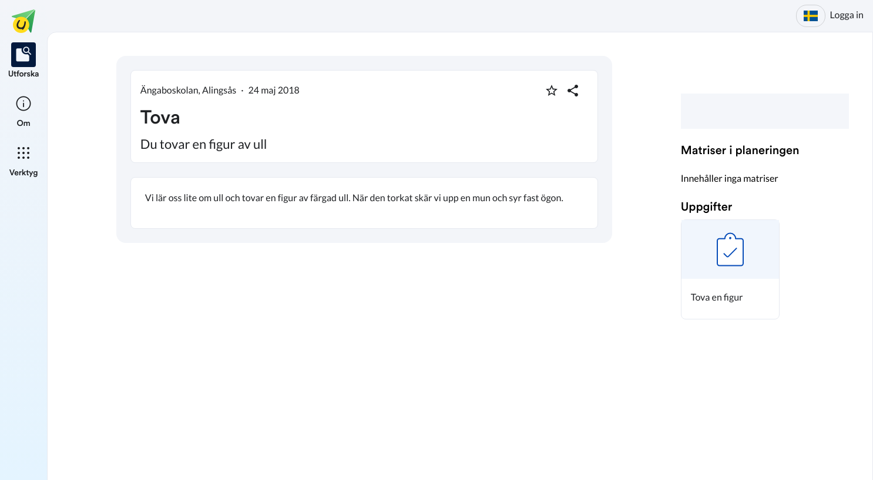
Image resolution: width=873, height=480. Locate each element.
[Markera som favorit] (551, 90)
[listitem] (23, 61)
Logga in (847, 15)
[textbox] (364, 203)
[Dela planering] (572, 90)
